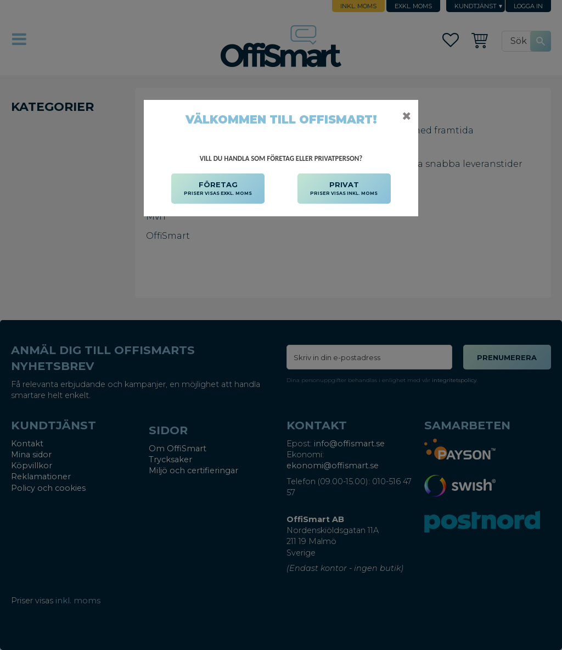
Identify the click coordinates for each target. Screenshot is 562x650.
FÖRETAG (218, 189)
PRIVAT (344, 189)
